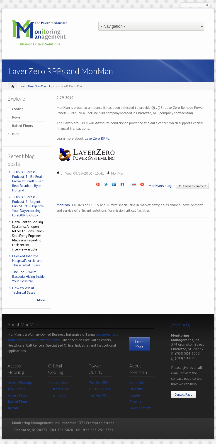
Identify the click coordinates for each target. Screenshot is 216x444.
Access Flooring (20, 382)
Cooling (17, 109)
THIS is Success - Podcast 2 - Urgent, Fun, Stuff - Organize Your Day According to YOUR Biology (28, 206)
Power (17, 117)
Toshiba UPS (98, 382)
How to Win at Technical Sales (23, 290)
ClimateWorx (58, 382)
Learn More (139, 343)
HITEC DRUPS (100, 389)
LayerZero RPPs (97, 138)
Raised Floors (22, 125)
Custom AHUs (59, 389)
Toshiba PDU (99, 395)
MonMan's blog (44, 86)
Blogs (31, 86)
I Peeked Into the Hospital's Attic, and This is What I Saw (27, 260)
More (41, 300)
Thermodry (57, 395)
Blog (15, 134)
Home (22, 86)
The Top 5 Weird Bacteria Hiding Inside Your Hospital (28, 276)
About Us (137, 382)
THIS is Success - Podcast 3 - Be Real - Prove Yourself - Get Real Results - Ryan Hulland (28, 181)
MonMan (63, 205)
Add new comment (192, 186)
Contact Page (183, 394)
